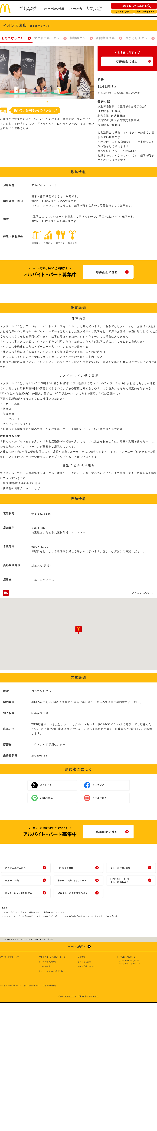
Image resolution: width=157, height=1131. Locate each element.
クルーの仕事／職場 (54, 8)
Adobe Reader (112, 916)
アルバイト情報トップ (9, 957)
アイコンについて (142, 592)
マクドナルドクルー (48, 38)
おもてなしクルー (14, 38)
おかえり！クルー (138, 38)
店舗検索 (81, 957)
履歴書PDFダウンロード (53, 912)
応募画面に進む (127, 61)
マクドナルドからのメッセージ (29, 8)
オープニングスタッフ (126, 957)
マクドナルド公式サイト (10, 985)
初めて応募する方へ (145, 12)
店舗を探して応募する (134, 6)
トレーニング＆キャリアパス (94, 8)
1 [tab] (47, 102)
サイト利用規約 (49, 985)
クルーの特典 (75, 8)
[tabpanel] (47, 72)
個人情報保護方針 (31, 985)
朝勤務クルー (79, 38)
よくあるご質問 (122, 12)
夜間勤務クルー (107, 38)
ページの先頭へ (77, 946)
